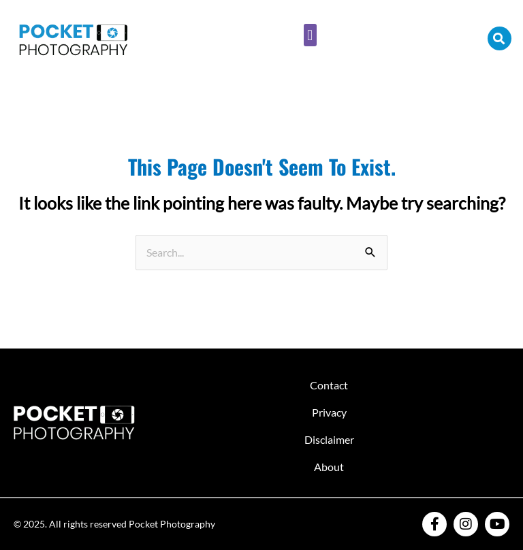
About (329, 466)
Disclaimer (329, 439)
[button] (310, 35)
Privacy (329, 412)
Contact (329, 384)
